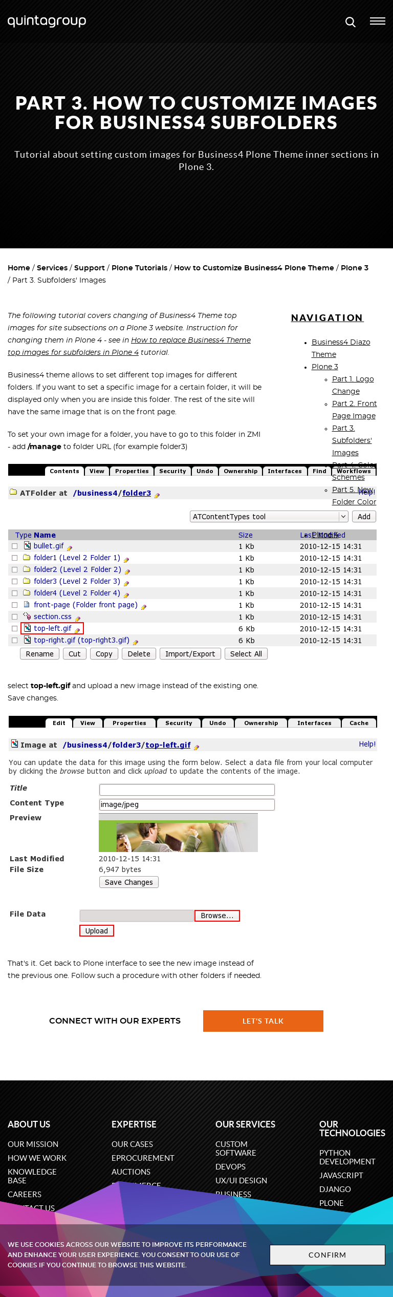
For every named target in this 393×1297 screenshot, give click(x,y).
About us (29, 1124)
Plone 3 (354, 268)
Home (19, 268)
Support (89, 268)
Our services (245, 1124)
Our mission (33, 1144)
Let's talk (264, 1021)
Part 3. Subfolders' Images (352, 441)
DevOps (230, 1166)
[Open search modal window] (350, 21)
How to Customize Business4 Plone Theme (254, 268)
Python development (347, 1157)
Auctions (131, 1171)
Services (52, 268)
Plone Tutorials (139, 268)
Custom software (235, 1148)
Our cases (132, 1144)
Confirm (327, 1255)
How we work (37, 1158)
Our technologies (352, 1128)
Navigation (327, 317)
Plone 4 (325, 535)
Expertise (134, 1124)
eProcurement (143, 1158)
